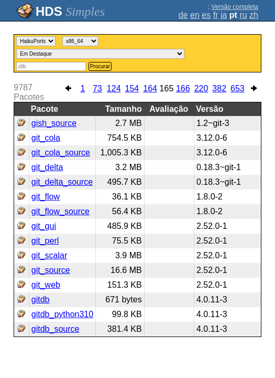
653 (237, 88)
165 (167, 88)
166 (183, 88)
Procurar (100, 66)
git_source (50, 270)
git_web (45, 284)
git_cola (45, 137)
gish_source (53, 123)
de (183, 14)
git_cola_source (60, 152)
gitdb (40, 299)
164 (150, 88)
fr (215, 14)
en (195, 14)
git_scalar (49, 255)
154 (132, 88)
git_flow (45, 196)
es (206, 14)
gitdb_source (55, 328)
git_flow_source (60, 211)
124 (114, 88)
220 (201, 88)
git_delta (47, 167)
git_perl (45, 240)
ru (243, 14)
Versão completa (235, 6)
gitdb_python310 (62, 314)
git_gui (43, 226)
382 (219, 88)
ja (224, 14)
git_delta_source (62, 181)
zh (253, 14)
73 (97, 88)
